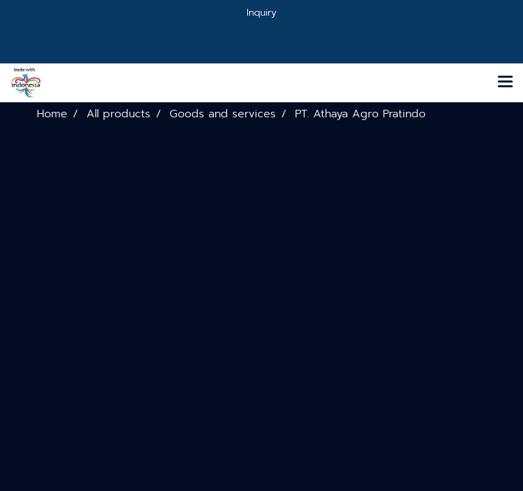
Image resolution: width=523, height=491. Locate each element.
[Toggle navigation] (505, 83)
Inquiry (261, 12)
